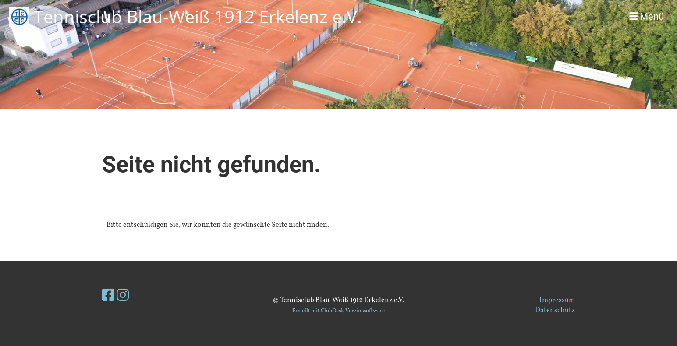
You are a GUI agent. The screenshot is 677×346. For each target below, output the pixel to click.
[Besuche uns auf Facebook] (108, 296)
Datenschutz (555, 310)
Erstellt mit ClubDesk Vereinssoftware (338, 311)
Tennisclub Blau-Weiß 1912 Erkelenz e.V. (198, 16)
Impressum (557, 300)
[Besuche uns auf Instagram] (123, 296)
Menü (646, 16)
